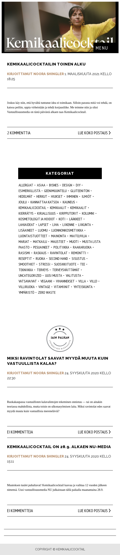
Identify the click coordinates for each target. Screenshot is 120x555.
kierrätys (26, 213)
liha (55, 224)
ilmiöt (87, 196)
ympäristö (26, 292)
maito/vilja (78, 235)
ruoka (40, 258)
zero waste (47, 292)
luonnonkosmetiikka (67, 230)
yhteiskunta (83, 286)
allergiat (26, 185)
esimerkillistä (29, 190)
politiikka (61, 247)
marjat (24, 241)
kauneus (69, 202)
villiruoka (27, 286)
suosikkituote (65, 264)
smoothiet (27, 264)
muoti (74, 241)
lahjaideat (27, 224)
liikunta (84, 224)
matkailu (40, 241)
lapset (43, 224)
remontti (78, 252)
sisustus (78, 258)
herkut (41, 196)
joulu (23, 202)
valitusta (73, 275)
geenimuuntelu (55, 190)
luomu (43, 230)
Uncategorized (30, 275)
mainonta (58, 235)
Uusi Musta (53, 275)
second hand (58, 258)
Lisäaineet (26, 230)
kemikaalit (78, 207)
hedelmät (26, 196)
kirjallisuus (46, 213)
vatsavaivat (28, 281)
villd (93, 281)
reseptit (25, 258)
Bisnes (54, 185)
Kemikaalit (58, 207)
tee (82, 264)
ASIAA (41, 185)
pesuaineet (41, 247)
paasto (24, 247)
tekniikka (26, 269)
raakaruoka (82, 247)
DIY (78, 185)
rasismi (24, 252)
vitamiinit (62, 286)
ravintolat (59, 252)
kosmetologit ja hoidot (37, 219)
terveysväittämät (66, 269)
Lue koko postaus (93, 132)
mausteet (58, 241)
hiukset (57, 196)
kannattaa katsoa (45, 202)
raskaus (40, 252)
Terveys (43, 269)
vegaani (46, 281)
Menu (102, 48)
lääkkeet (75, 219)
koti (62, 219)
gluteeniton (79, 190)
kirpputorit (68, 213)
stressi (44, 264)
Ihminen (72, 196)
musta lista (91, 241)
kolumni (88, 213)
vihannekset (65, 281)
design (67, 185)
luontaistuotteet (33, 235)
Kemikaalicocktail (32, 207)
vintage (44, 286)
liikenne (68, 224)
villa (82, 281)
